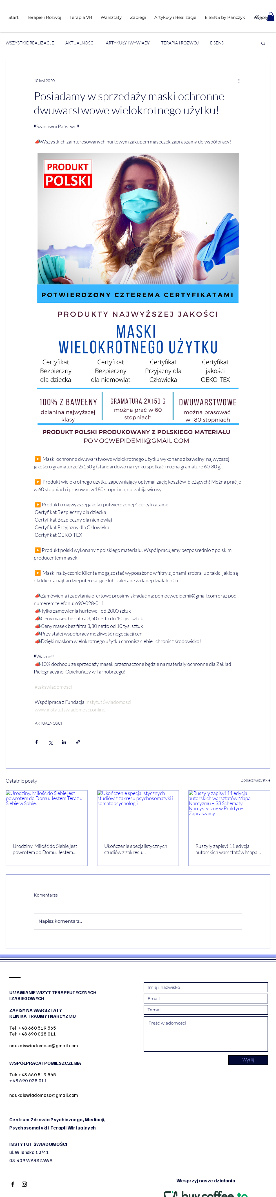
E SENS (217, 43)
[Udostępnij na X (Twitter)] (50, 742)
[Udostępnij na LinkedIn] (64, 742)
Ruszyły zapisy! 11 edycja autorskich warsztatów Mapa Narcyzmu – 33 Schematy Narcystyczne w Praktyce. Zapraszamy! (226, 849)
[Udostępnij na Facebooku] (36, 742)
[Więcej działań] (238, 80)
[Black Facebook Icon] (12, 1184)
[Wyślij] (248, 1060)
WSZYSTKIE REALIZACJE (30, 43)
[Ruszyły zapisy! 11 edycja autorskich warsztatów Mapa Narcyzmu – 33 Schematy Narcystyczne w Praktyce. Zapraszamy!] (229, 813)
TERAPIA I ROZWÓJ (180, 43)
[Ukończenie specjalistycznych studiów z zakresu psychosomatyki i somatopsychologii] (138, 813)
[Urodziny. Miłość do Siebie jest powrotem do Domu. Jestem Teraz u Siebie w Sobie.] (46, 813)
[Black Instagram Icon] (24, 1184)
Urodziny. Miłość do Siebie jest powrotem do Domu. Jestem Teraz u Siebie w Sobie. (45, 849)
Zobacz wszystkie (255, 780)
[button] (271, 16)
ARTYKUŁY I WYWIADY (128, 43)
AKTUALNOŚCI (80, 43)
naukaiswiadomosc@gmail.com (43, 1045)
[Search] (257, 17)
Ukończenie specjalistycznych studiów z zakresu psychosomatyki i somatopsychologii (135, 849)
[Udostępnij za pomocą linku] (78, 742)
